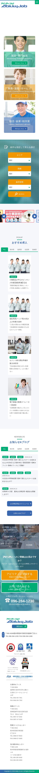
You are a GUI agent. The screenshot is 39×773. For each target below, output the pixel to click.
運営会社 (19, 626)
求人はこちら (19, 63)
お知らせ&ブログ (19, 513)
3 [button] (20, 224)
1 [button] (11, 224)
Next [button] (34, 216)
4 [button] (24, 224)
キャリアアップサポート (29, 536)
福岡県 (19, 249)
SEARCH (21, 194)
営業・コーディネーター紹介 (10, 545)
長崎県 (34, 249)
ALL (4, 249)
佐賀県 (27, 249)
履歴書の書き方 (9, 536)
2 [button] (15, 224)
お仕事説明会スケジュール (19, 504)
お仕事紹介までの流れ (10, 528)
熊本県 (12, 249)
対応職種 (29, 545)
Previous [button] (4, 216)
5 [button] (28, 224)
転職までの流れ (29, 528)
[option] (19, 216)
